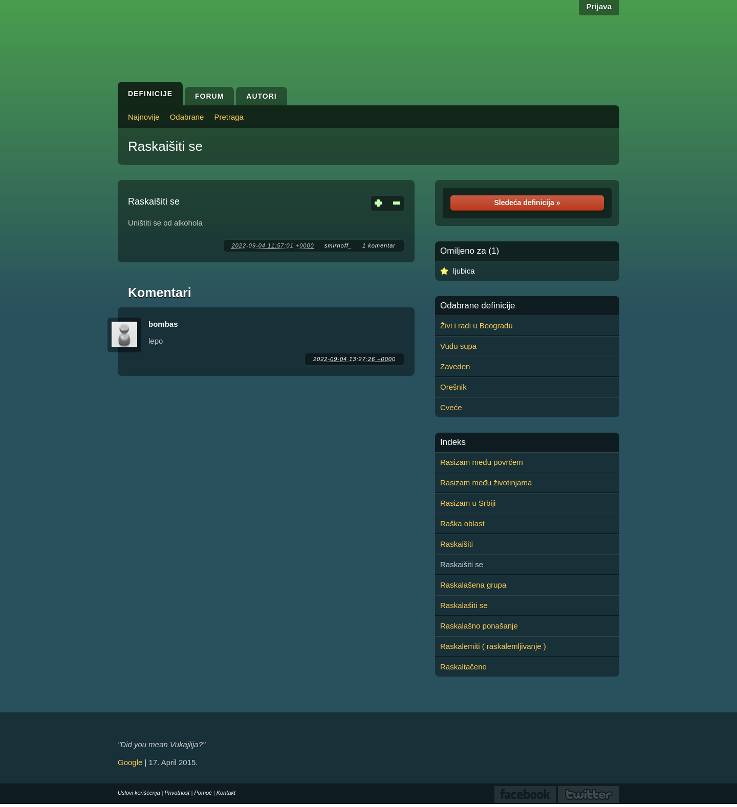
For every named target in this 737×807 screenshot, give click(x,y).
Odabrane (187, 117)
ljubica (464, 270)
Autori (261, 96)
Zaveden (455, 366)
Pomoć (202, 793)
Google (130, 762)
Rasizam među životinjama (486, 482)
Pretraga (229, 117)
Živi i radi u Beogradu (476, 325)
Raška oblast (462, 523)
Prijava (599, 6)
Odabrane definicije (477, 305)
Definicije (150, 93)
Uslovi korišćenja (139, 793)
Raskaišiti (456, 544)
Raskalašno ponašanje (479, 625)
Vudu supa (458, 346)
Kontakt (225, 793)
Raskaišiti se (165, 146)
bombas (163, 324)
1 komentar (379, 245)
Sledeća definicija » (527, 202)
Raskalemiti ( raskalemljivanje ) (493, 646)
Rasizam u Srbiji (467, 503)
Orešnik (453, 387)
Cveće (451, 407)
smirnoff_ (338, 245)
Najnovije (144, 117)
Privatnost (177, 793)
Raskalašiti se (464, 605)
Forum (209, 96)
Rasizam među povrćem (481, 462)
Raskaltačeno (463, 666)
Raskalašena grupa (473, 584)
